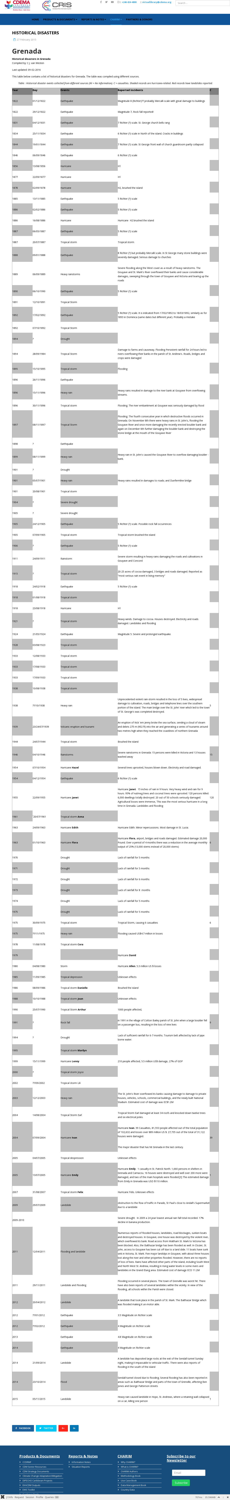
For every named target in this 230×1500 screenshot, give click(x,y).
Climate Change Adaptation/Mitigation (42, 1475)
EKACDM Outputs (31, 1484)
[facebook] (101, 2)
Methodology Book (130, 1475)
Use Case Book (128, 1479)
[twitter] (106, 2)
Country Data (127, 1488)
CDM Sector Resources (34, 1466)
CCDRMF (26, 1461)
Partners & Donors (139, 19)
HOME (35, 19)
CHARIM (115, 19)
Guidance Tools (30, 1493)
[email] (189, 1472)
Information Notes (81, 1461)
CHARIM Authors (129, 1470)
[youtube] (112, 2)
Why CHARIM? (127, 1461)
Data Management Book (133, 1484)
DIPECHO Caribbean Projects (37, 1479)
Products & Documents (59, 19)
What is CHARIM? (129, 1466)
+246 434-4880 (129, 2)
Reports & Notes (92, 19)
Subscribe (181, 1482)
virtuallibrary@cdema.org (156, 2)
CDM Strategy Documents (35, 1470)
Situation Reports (80, 1466)
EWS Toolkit (28, 1488)
